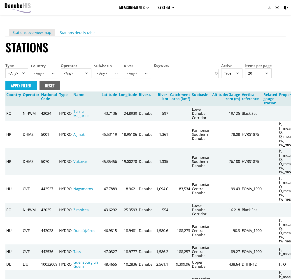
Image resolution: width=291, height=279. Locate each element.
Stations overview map (32, 32)
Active (226, 65)
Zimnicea (81, 209)
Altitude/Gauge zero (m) (226, 96)
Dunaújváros (84, 230)
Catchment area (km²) (180, 96)
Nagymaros (83, 189)
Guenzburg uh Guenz (85, 264)
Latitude (109, 94)
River (128, 66)
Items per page (258, 65)
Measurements (133, 7)
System (163, 7)
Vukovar (80, 161)
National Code (49, 96)
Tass (77, 251)
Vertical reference (250, 96)
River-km (163, 96)
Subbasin (200, 94)
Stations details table (79, 32)
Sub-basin (103, 66)
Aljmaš (79, 134)
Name (78, 94)
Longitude (128, 94)
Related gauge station (270, 99)
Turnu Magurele (81, 113)
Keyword (162, 65)
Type (9, 65)
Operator (69, 65)
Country (38, 66)
